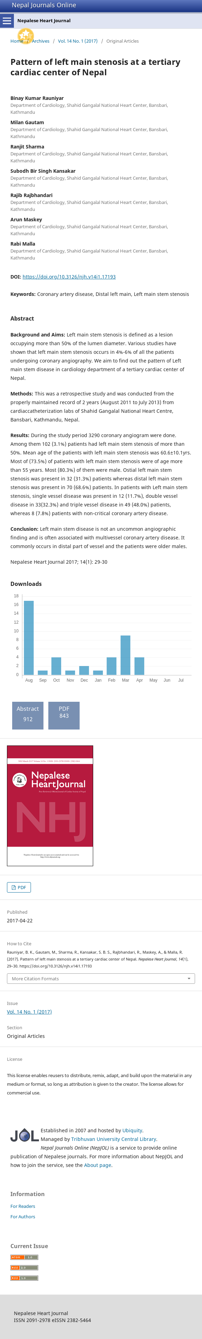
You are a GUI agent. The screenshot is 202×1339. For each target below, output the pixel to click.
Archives (40, 41)
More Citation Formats (35, 978)
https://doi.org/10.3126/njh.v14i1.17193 (69, 276)
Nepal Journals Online (44, 5)
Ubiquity (132, 1130)
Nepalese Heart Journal (44, 20)
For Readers (22, 1206)
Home (16, 41)
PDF (21, 887)
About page (97, 1165)
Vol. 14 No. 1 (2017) (78, 41)
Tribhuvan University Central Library (113, 1139)
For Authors (22, 1216)
